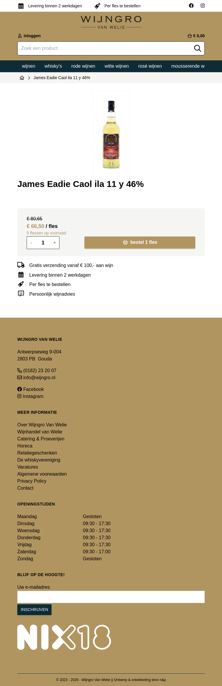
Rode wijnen (83, 66)
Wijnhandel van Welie (39, 431)
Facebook (30, 389)
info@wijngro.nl (36, 377)
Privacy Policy (32, 481)
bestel (140, 242)
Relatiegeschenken (37, 452)
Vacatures (27, 466)
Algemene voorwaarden (42, 473)
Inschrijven (34, 609)
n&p (163, 680)
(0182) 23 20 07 (36, 370)
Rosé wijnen (150, 66)
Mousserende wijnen (192, 66)
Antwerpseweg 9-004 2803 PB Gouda (39, 355)
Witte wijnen (117, 66)
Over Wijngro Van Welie (42, 424)
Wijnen (28, 66)
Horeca (25, 445)
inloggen (29, 35)
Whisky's (53, 66)
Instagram (30, 396)
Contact (25, 488)
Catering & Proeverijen (40, 438)
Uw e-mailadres (33, 587)
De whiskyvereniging (38, 459)
